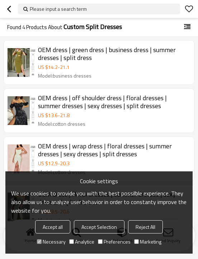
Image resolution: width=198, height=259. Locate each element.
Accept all (53, 227)
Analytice (81, 241)
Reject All (145, 227)
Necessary (51, 241)
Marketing (147, 241)
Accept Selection (99, 227)
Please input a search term (58, 9)
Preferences (114, 241)
